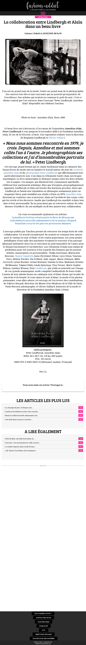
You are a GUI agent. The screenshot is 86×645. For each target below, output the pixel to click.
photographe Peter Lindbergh (41, 173)
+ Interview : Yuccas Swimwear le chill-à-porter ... (22, 443)
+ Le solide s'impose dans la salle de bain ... (20, 447)
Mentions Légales (43, 634)
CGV (43, 630)
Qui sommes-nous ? (43, 613)
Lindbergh (41, 268)
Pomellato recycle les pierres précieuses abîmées (43, 223)
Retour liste (43, 17)
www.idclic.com (46, 643)
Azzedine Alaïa (74, 194)
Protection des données (44, 638)
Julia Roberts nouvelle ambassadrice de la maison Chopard (43, 220)
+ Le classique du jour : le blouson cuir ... (18, 408)
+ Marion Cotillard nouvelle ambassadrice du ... (21, 415)
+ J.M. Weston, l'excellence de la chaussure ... (20, 451)
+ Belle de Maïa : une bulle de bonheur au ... (19, 439)
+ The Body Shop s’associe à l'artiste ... (18, 419)
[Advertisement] (43, 502)
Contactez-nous (43, 617)
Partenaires (43, 622)
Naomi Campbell (24, 256)
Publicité (43, 626)
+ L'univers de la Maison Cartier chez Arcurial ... (21, 412)
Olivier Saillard (57, 138)
